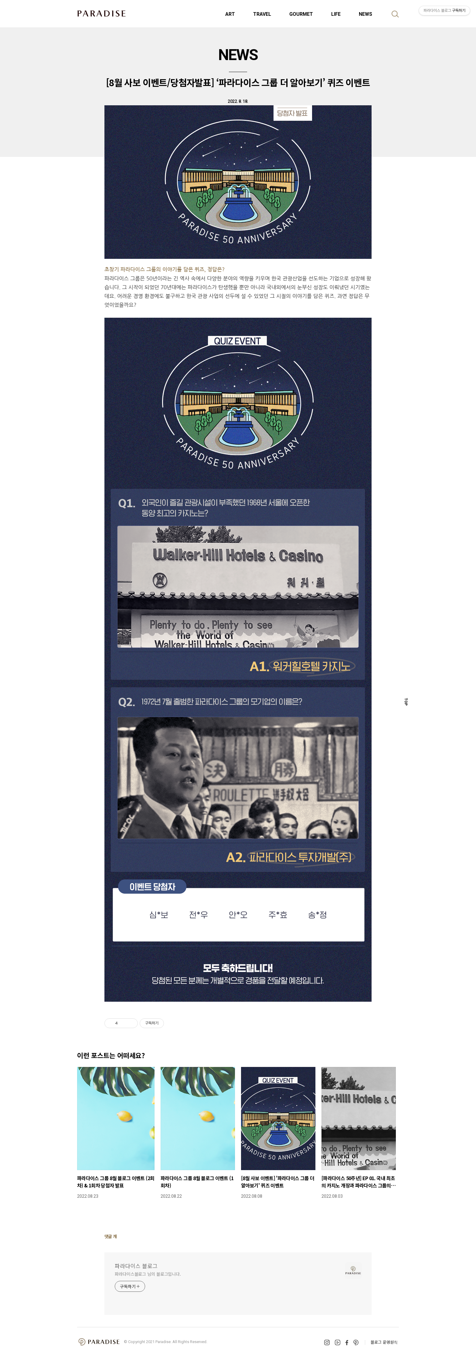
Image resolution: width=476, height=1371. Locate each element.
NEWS (365, 14)
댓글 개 (110, 1236)
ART (230, 14)
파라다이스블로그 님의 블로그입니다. (148, 1274)
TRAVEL (262, 14)
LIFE (336, 14)
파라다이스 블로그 (136, 1265)
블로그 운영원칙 (384, 1342)
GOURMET (301, 14)
